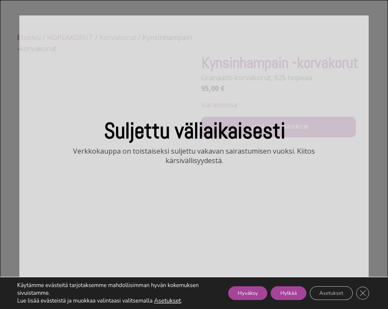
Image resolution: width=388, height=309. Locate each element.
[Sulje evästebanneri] (361, 293)
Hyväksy (221, 293)
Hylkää (271, 293)
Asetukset (166, 301)
